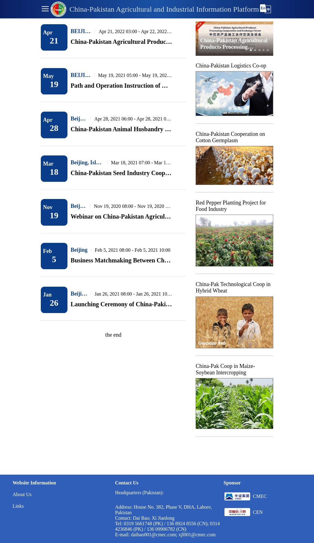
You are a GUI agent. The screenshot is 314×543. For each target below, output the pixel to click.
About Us (22, 494)
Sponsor (232, 482)
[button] (45, 9)
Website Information (34, 482)
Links (18, 506)
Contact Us (126, 482)
